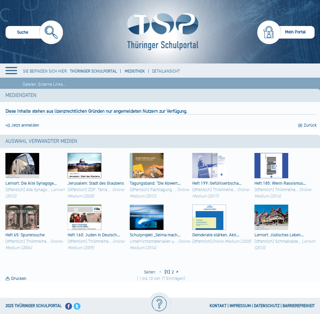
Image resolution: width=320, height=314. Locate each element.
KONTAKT (218, 306)
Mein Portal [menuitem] (295, 32)
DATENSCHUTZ (266, 306)
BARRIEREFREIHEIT (298, 306)
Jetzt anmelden (25, 125)
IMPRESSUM (240, 306)
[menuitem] (34, 33)
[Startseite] (161, 31)
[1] (167, 272)
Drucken (18, 278)
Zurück (310, 125)
